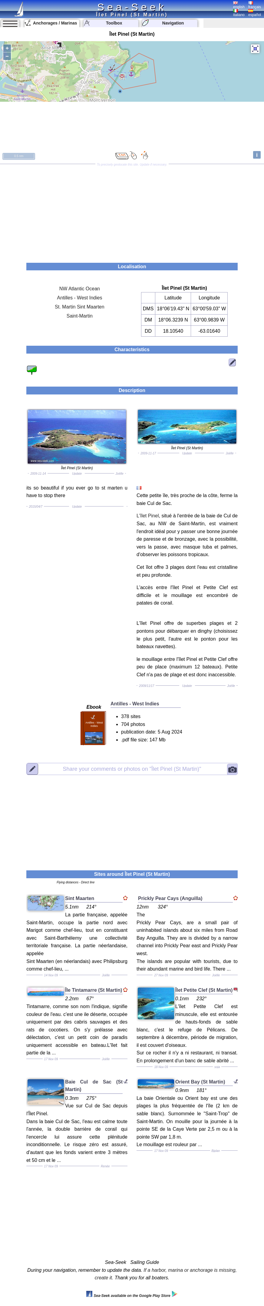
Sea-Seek (132, 7)
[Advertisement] (132, 211)
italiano (239, 13)
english (239, 5)
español (254, 13)
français (254, 5)
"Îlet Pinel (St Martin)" (132, 769)
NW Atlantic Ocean (79, 288)
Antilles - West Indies (79, 297)
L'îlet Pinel (148, 515)
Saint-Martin (80, 315)
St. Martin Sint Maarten (79, 306)
